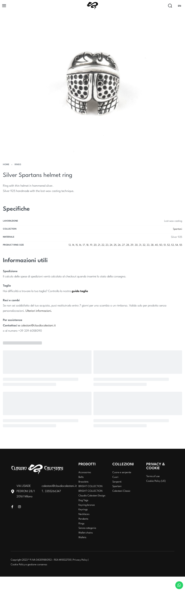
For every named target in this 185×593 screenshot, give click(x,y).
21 (99, 245)
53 (172, 245)
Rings (18, 165)
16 (80, 245)
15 (77, 245)
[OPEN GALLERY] (92, 84)
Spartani (177, 229)
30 (136, 245)
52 (168, 245)
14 (73, 245)
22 (102, 245)
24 (111, 245)
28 (127, 245)
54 (176, 245)
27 (123, 245)
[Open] (4, 5)
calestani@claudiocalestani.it (38, 325)
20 (95, 245)
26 (119, 245)
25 (115, 245)
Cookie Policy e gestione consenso (29, 564)
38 (152, 245)
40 (156, 245)
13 (70, 245)
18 (87, 245)
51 (165, 245)
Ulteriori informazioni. (39, 311)
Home (6, 165)
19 (91, 245)
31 (140, 245)
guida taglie (80, 291)
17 (84, 245)
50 (160, 245)
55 (180, 245)
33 (148, 245)
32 (144, 245)
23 (107, 245)
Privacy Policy (80, 560)
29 (131, 245)
